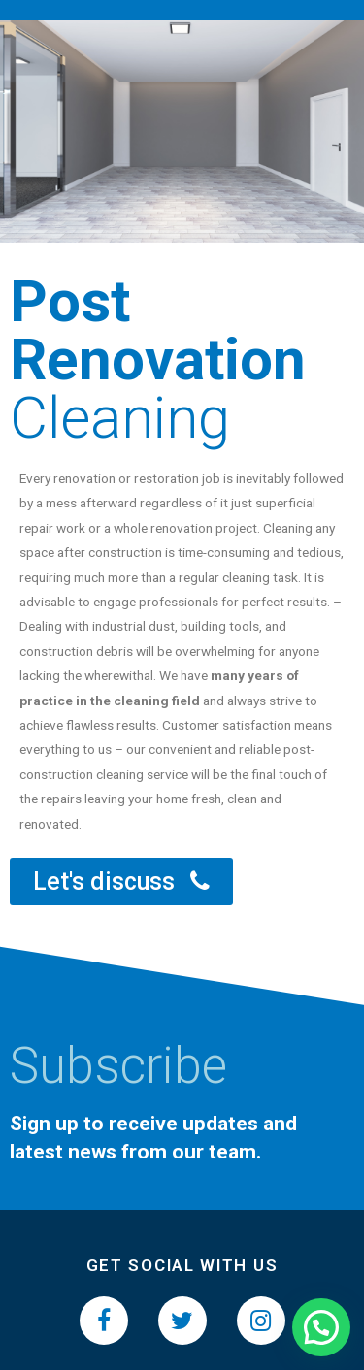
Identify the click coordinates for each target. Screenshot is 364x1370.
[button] (121, 881)
